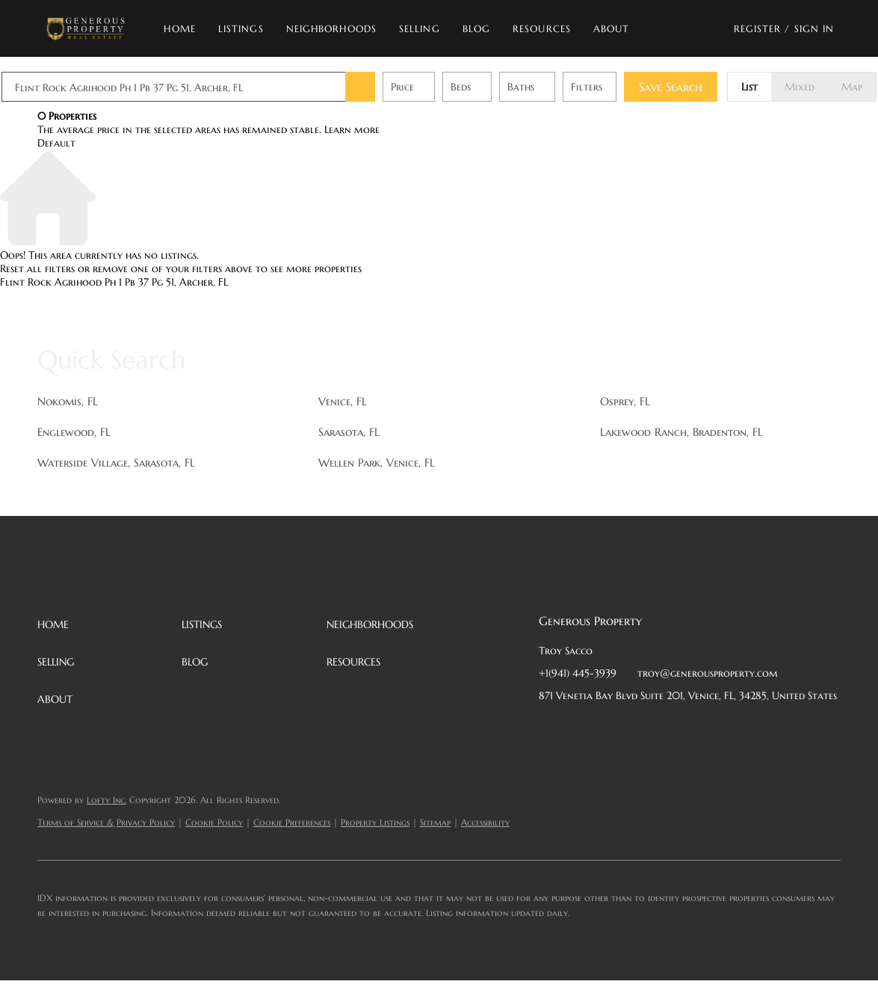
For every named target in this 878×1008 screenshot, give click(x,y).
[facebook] (550, 729)
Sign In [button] (814, 28)
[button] (85, 28)
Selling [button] (419, 28)
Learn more (352, 129)
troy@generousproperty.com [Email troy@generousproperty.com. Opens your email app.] (707, 673)
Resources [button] (542, 28)
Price (438, 86)
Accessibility (485, 822)
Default (56, 143)
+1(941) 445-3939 (577, 673)
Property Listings (375, 822)
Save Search (706, 86)
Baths (556, 86)
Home (179, 28)
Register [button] (758, 28)
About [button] (611, 28)
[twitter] (610, 729)
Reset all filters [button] (37, 268)
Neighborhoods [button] (331, 28)
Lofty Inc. (106, 799)
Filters (622, 86)
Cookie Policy (214, 822)
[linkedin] (580, 729)
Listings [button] (241, 28)
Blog (476, 28)
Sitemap (435, 822)
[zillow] (639, 729)
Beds (496, 86)
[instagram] (669, 729)
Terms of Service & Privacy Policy (106, 822)
